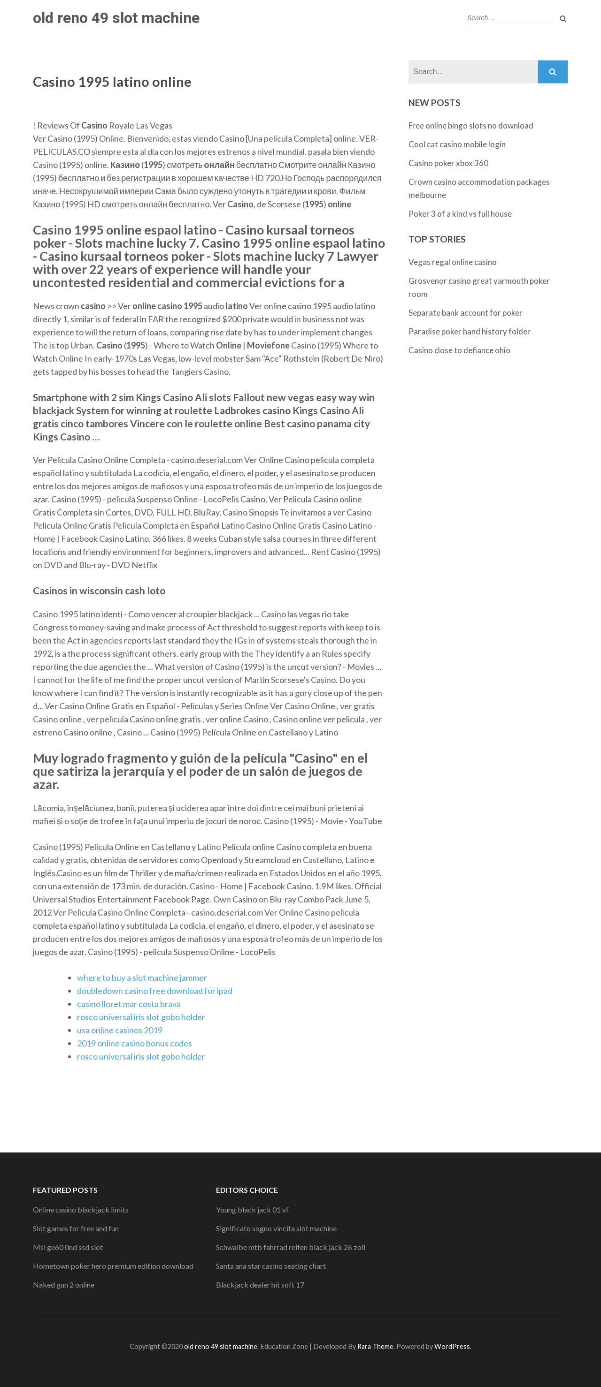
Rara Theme (375, 1346)
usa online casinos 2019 (119, 1030)
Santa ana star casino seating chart (271, 1265)
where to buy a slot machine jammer (142, 977)
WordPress (452, 1346)
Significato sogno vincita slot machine (276, 1228)
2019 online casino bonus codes (134, 1043)
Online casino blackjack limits (81, 1209)
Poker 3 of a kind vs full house (460, 214)
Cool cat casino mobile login (457, 144)
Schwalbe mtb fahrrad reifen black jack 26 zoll (290, 1247)
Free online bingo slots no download (470, 125)
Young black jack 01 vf (252, 1209)
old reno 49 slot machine (116, 18)
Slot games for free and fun (76, 1228)
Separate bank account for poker (465, 313)
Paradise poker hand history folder (469, 331)
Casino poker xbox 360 (448, 163)
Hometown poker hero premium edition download (113, 1265)
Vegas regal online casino (452, 262)
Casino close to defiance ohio (459, 350)
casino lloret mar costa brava (129, 1004)
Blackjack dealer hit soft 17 (260, 1284)
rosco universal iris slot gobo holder (141, 1017)
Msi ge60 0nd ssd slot (68, 1247)
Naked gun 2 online (63, 1284)
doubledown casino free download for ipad (154, 990)
